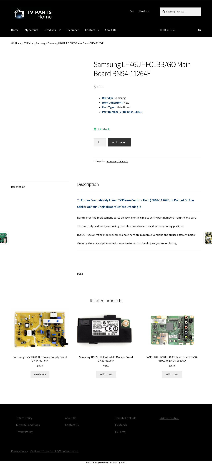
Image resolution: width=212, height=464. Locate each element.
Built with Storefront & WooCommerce (54, 451)
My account (32, 30)
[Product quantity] (100, 142)
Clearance (73, 30)
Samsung (40, 43)
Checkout (144, 11)
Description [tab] (18, 186)
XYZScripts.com (119, 462)
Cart (132, 11)
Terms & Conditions (28, 425)
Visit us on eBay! (169, 418)
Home (15, 30)
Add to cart (119, 142)
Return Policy (24, 418)
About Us (110, 30)
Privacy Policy (24, 432)
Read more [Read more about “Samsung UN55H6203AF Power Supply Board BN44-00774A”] (40, 374)
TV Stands (121, 425)
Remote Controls (125, 418)
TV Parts (28, 43)
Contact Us (92, 30)
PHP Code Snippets (94, 462)
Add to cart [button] (106, 374)
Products (50, 30)
